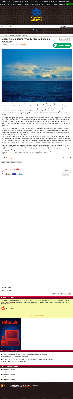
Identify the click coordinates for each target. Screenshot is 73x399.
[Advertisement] (36, 198)
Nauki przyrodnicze (20, 44)
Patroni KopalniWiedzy (36, 315)
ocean (13, 162)
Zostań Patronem (7, 297)
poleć (70, 172)
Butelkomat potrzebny (8, 369)
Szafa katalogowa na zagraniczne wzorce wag (15, 356)
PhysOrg (9, 158)
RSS (5, 385)
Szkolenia (35, 385)
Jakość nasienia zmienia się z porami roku (14, 362)
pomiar (19, 162)
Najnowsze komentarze (9, 366)
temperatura (5, 162)
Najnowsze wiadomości (9, 351)
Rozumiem (69, 4)
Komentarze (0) (7, 287)
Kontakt (27, 385)
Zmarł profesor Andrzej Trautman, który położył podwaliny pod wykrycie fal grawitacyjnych (27, 359)
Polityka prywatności (16, 385)
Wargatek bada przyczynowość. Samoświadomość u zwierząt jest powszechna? (24, 354)
